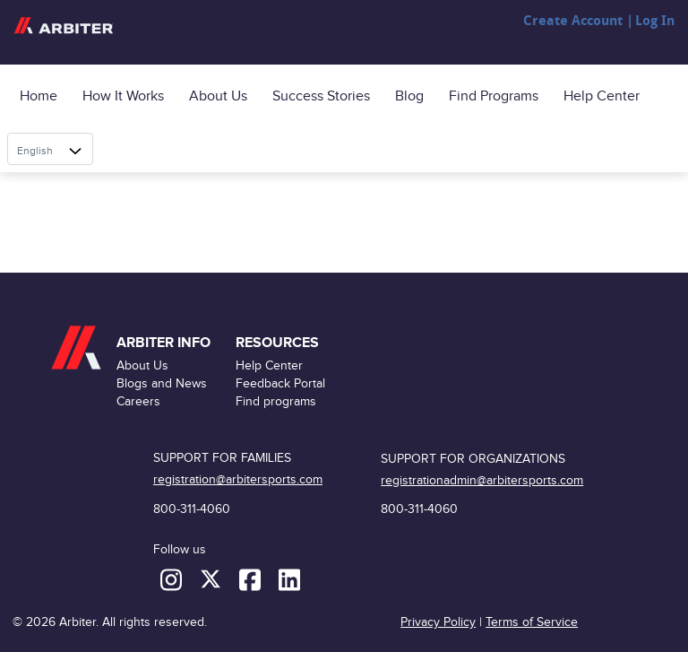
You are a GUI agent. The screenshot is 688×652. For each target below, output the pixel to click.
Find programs (493, 96)
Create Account (573, 21)
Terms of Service (532, 622)
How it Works (123, 96)
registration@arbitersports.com (237, 479)
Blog (409, 96)
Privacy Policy (438, 622)
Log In (655, 21)
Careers (138, 401)
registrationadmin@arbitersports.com (482, 480)
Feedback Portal (280, 383)
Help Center (601, 96)
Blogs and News (161, 383)
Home (38, 96)
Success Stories (321, 96)
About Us (218, 96)
